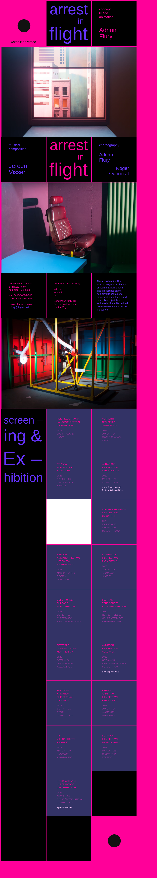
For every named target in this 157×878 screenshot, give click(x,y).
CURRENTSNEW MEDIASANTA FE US (109, 422)
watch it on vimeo (23, 42)
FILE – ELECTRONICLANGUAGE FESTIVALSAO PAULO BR (68, 422)
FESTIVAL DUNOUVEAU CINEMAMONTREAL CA (67, 648)
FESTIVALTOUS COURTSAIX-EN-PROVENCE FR (114, 603)
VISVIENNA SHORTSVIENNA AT (66, 739)
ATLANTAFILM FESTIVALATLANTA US (65, 467)
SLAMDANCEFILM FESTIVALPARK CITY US (110, 557)
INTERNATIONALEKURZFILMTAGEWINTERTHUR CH (66, 784)
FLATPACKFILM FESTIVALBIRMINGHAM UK (111, 739)
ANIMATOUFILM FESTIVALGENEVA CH (110, 648)
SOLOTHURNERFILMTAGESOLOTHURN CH (66, 603)
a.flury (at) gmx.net (19, 307)
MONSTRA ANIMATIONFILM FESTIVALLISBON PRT (114, 512)
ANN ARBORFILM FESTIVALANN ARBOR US (110, 467)
